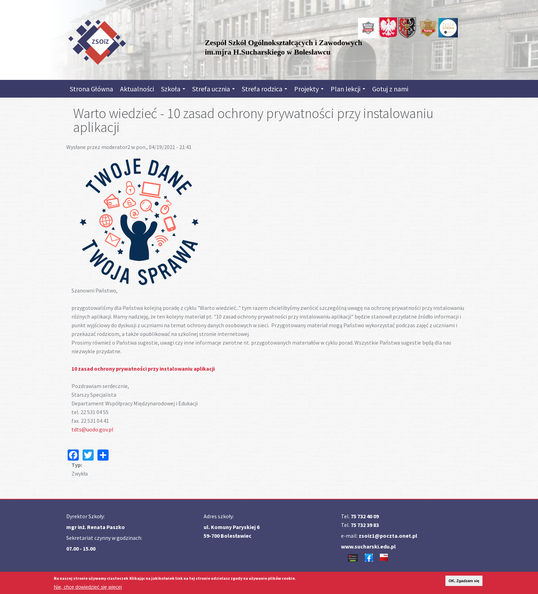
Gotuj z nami (390, 88)
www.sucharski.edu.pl (368, 546)
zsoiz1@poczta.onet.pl (388, 535)
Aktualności (137, 88)
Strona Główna (91, 88)
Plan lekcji (348, 88)
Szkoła (173, 88)
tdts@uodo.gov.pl (92, 429)
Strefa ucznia (213, 88)
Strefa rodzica (264, 88)
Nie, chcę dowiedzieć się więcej (88, 587)
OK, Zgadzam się (464, 581)
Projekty (309, 88)
